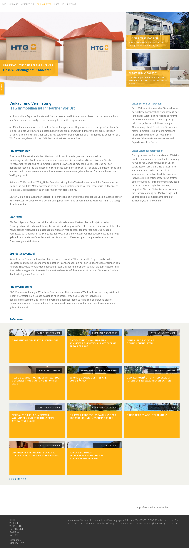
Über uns (59, 4)
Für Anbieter (44, 4)
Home (3, 4)
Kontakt (71, 4)
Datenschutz (16, 543)
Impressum (15, 540)
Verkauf (13, 4)
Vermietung (27, 4)
